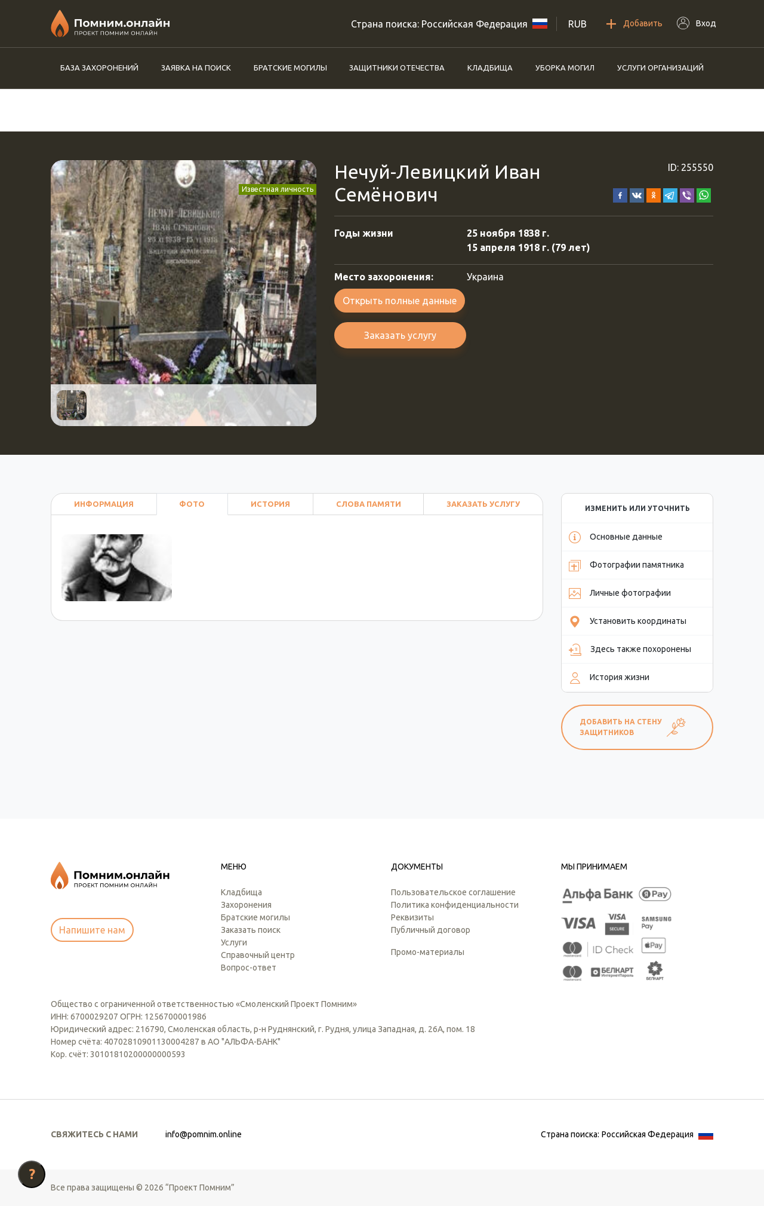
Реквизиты (412, 917)
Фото (192, 504)
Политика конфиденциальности (455, 905)
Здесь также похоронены (630, 650)
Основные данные (616, 537)
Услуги (234, 942)
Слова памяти (368, 504)
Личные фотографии (620, 593)
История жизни (609, 678)
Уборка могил (564, 67)
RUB (577, 24)
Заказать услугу (400, 335)
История (270, 504)
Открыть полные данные (400, 300)
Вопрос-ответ (248, 967)
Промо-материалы (427, 952)
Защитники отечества (397, 67)
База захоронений (99, 67)
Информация (104, 504)
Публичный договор (430, 930)
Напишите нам (92, 930)
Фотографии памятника (626, 565)
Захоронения (246, 905)
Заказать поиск (251, 930)
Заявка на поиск (196, 67)
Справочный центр (258, 955)
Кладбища (490, 67)
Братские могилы (290, 67)
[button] (620, 194)
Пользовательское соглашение (453, 892)
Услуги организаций (660, 67)
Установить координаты (627, 622)
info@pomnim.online (203, 1134)
